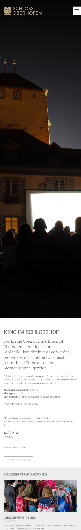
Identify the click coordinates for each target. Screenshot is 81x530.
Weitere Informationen (16, 447)
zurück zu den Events (18, 460)
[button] (77, 11)
